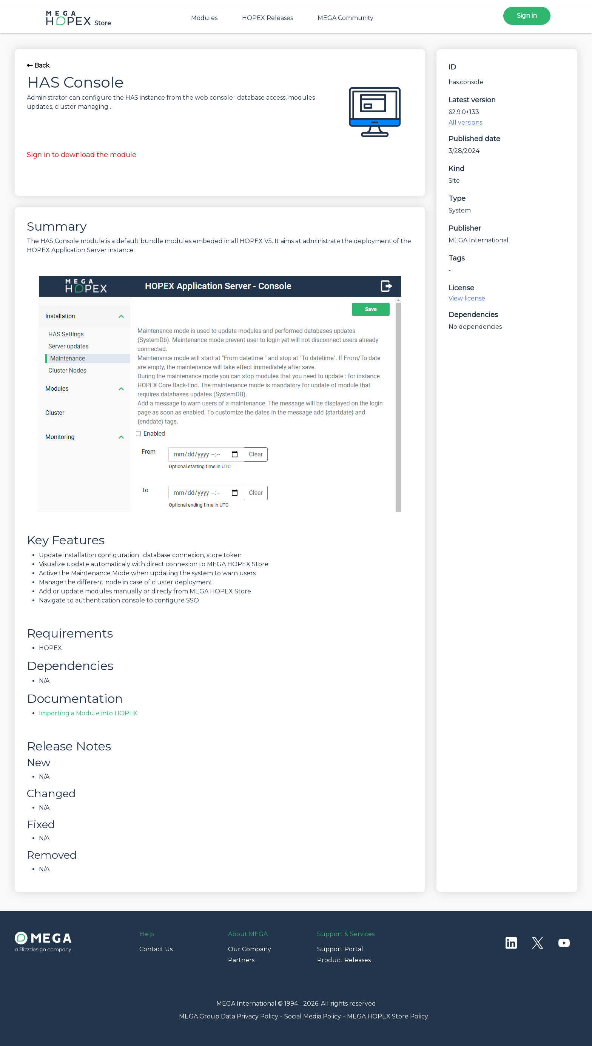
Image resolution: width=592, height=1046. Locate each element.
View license (467, 298)
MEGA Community (345, 18)
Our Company (249, 949)
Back (38, 65)
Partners (241, 960)
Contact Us (156, 949)
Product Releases (344, 960)
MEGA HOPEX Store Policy (387, 1016)
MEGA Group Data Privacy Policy (228, 1016)
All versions (465, 122)
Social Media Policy (312, 1016)
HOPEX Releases (267, 18)
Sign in (527, 15)
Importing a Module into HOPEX (88, 713)
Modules (204, 18)
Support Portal (340, 949)
